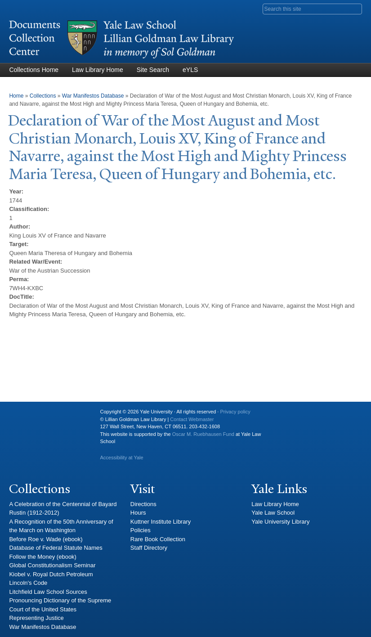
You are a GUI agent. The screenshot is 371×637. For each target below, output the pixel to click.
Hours (138, 512)
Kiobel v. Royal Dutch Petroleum (51, 574)
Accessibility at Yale (121, 457)
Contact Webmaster (192, 419)
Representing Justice (36, 618)
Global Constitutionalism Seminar (52, 565)
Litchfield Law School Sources (48, 591)
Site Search (153, 69)
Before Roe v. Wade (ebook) (45, 539)
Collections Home (33, 69)
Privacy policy (235, 411)
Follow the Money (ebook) (42, 556)
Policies (140, 530)
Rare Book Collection (157, 539)
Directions (143, 504)
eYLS (190, 69)
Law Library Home (97, 69)
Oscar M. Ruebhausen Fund (203, 434)
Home (16, 96)
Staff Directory (148, 547)
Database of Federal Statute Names (55, 547)
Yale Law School (273, 512)
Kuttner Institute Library (160, 521)
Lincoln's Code (28, 582)
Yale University (23, 415)
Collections (43, 96)
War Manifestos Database (93, 96)
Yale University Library (280, 521)
